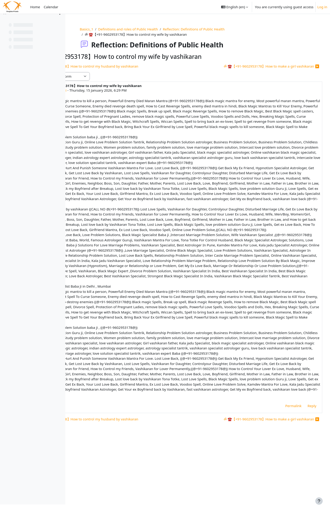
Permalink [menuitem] (285, 473)
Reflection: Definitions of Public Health (216, 29)
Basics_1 (109, 29)
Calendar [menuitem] (51, 7)
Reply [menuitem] (303, 473)
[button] (234, 7)
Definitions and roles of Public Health (151, 29)
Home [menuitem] (35, 7)
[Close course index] (4, 20)
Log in (322, 7)
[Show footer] (319, 501)
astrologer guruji (106, 90)
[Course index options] (59, 20)
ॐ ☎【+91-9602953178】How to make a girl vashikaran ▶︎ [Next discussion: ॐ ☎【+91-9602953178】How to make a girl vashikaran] (263, 66)
